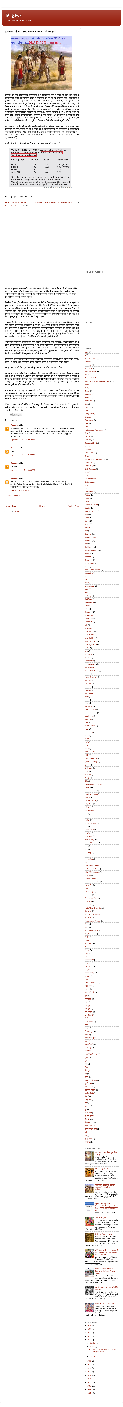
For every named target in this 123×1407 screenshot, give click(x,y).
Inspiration (89, 573)
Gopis (87, 518)
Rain (86, 771)
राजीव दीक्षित (89, 1093)
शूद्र (86, 1109)
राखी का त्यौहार (90, 1090)
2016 (89, 1361)
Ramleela (88, 775)
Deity (87, 433)
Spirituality (89, 859)
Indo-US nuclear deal (92, 570)
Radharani (88, 768)
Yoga (86, 953)
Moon (87, 703)
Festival (87, 501)
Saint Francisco (90, 791)
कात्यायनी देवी (89, 992)
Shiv (86, 827)
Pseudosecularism (91, 758)
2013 (89, 1372)
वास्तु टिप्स (88, 1100)
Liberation (88, 622)
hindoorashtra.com (12, 205)
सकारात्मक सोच (90, 1126)
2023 (89, 1326)
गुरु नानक (88, 999)
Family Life (89, 492)
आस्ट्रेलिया (88, 970)
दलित (86, 1028)
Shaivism (88, 817)
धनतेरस (87, 1035)
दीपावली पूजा (89, 1031)
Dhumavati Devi (91, 443)
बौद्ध (86, 1067)
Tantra (87, 888)
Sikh (86, 846)
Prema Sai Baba (90, 752)
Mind (87, 696)
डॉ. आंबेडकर (89, 1022)
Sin (86, 849)
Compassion (89, 414)
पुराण (86, 1057)
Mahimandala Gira (91, 671)
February (93, 1356)
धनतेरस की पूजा (90, 1038)
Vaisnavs (88, 918)
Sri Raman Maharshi (92, 869)
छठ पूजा (87, 1005)
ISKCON (88, 579)
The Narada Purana (92, 898)
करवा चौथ (88, 986)
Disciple (88, 446)
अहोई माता (88, 966)
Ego (86, 475)
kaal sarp (88, 596)
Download (88, 462)
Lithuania (88, 628)
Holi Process (89, 547)
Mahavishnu (89, 667)
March (92, 1346)
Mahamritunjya (90, 664)
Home (42, 506)
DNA (87, 456)
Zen (86, 957)
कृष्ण (86, 996)
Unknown (14, 425)
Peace (87, 729)
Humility (88, 557)
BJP (86, 388)
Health (87, 524)
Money (87, 700)
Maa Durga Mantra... (103, 1169)
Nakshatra (88, 706)
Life (86, 625)
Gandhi (87, 508)
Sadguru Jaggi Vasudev (93, 784)
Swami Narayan (90, 879)
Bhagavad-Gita (90, 371)
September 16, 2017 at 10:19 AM (22, 440)
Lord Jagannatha (91, 645)
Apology (88, 365)
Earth (87, 472)
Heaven (87, 527)
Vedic (87, 927)
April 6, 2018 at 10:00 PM (20, 490)
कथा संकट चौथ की (91, 983)
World (87, 950)
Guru (86, 521)
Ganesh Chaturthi (91, 511)
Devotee (88, 440)
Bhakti (87, 375)
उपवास (87, 976)
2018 (89, 1336)
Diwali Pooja (89, 453)
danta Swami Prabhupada (94, 430)
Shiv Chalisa (89, 830)
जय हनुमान (88, 1012)
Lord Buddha (89, 638)
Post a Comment (14, 496)
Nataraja (88, 719)
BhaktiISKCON (90, 378)
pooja (87, 742)
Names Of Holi (90, 709)
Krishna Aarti (90, 615)
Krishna (87, 612)
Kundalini (88, 618)
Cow (86, 423)
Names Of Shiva (91, 713)
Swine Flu (88, 885)
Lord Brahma (89, 635)
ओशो (86, 979)
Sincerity (88, 853)
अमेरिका (87, 963)
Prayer (87, 745)
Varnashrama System (92, 921)
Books (87, 391)
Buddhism (88, 401)
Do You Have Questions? (94, 459)
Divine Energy (90, 449)
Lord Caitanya (90, 641)
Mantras (88, 680)
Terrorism (88, 895)
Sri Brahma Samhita (92, 866)
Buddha (87, 397)
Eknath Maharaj (90, 479)
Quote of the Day (91, 762)
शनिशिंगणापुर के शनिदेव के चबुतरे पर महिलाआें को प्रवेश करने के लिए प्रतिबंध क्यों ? (106, 1252)
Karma (87, 605)
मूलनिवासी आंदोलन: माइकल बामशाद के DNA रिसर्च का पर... (103, 1351)
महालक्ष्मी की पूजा (91, 1080)
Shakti (87, 820)
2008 (89, 1389)
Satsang (87, 797)
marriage (88, 683)
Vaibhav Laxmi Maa (92, 914)
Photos (87, 736)
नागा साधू (88, 1048)
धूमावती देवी (89, 1044)
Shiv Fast (88, 833)
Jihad (86, 592)
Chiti (86, 410)
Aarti (86, 352)
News (87, 722)
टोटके (86, 1018)
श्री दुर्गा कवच (89, 1116)
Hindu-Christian (91, 537)
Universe (88, 911)
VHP (86, 937)
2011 (89, 1379)
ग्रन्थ (86, 1002)
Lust (86, 651)
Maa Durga (89, 654)
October (93, 1343)
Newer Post (10, 506)
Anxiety (87, 362)
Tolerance (88, 901)
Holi (86, 544)
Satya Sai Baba (90, 800)
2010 (89, 1382)
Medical (88, 690)
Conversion (89, 420)
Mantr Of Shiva (90, 677)
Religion (88, 778)
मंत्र (86, 1074)
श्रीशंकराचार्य (89, 1122)
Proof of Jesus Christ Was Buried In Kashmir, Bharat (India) (105, 1271)
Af (85, 355)
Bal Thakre (89, 368)
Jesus (86, 589)
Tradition (88, 905)
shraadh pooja (90, 840)
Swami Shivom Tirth (92, 882)
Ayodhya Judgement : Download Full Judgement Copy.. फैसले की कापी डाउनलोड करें (106, 1206)
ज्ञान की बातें (89, 1015)
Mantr (87, 674)
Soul (86, 856)
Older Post (73, 506)
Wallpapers (89, 944)
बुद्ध (86, 1064)
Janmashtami (89, 586)
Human (87, 553)
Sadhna (87, 787)
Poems (87, 739)
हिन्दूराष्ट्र (14, 15)
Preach (87, 749)
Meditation (89, 693)
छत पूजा (87, 1009)
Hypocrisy (88, 560)
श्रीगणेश (87, 1119)
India (86, 567)
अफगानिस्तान (89, 960)
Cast (86, 404)
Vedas (87, 924)
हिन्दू (86, 1135)
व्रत (86, 1103)
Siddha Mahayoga (91, 843)
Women (87, 947)
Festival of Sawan (91, 505)
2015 (89, 1364)
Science (87, 807)
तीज (86, 1025)
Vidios (87, 940)
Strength (88, 875)
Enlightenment (90, 482)
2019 (89, 1333)
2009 (89, 1386)
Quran (87, 765)
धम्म (86, 1041)
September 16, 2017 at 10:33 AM (22, 455)
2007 (89, 1393)
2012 (89, 1375)
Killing (87, 609)
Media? (87, 687)
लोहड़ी (87, 1096)
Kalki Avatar (89, 602)
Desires (87, 436)
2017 (89, 1340)
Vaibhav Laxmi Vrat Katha (105, 1304)
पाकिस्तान (88, 1051)
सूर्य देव (87, 1132)
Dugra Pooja (89, 466)
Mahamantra (89, 661)
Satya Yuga (89, 804)
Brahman (88, 394)
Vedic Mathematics (92, 931)
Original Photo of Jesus (103, 1234)
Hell (86, 531)
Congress (88, 417)
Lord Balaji (89, 631)
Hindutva (88, 540)
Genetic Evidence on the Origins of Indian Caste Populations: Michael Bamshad (40, 202)
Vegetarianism (90, 934)
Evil (86, 485)
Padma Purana (90, 726)
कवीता (87, 989)
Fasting (87, 495)
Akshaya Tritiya (90, 358)
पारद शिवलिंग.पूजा (91, 1054)
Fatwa (87, 498)
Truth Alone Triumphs (93, 908)
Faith (86, 488)
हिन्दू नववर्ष (88, 1139)
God (86, 514)
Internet (87, 576)
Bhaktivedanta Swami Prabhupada (97, 381)
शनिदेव (87, 1106)
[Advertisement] (104, 147)
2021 (89, 1329)
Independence (90, 563)
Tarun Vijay (89, 892)
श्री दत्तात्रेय (88, 1113)
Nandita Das (89, 716)
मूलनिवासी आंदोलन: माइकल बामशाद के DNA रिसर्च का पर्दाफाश (105, 1187)
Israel (87, 583)
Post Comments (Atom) (23, 512)
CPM (86, 427)
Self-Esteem (89, 810)
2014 (89, 1368)
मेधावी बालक (89, 1087)
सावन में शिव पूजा (91, 1129)
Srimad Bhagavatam (92, 872)
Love (86, 648)
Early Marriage (90, 469)
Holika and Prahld (91, 550)
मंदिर (86, 1077)
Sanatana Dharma (91, 794)
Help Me (88, 534)
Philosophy (89, 732)
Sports (87, 862)
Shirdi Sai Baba (90, 823)
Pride (86, 755)
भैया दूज (87, 1070)
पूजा (86, 1061)
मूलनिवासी (88, 1083)
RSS (86, 781)
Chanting (88, 407)
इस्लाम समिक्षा (89, 973)
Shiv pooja (89, 836)
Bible (87, 384)
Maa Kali (88, 658)
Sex (86, 814)
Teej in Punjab (100, 1218)
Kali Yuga (88, 599)
